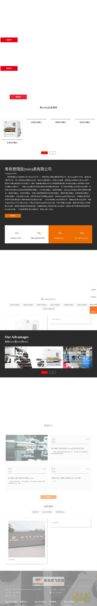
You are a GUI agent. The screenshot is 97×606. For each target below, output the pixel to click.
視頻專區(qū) (60, 538)
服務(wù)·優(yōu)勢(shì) (16, 341)
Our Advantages (17, 337)
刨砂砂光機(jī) (85, 122)
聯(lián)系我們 (78, 9)
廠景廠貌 (68, 4)
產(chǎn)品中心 (58, 9)
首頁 (29, 4)
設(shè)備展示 (47, 538)
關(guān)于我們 (38, 9)
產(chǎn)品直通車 (48, 107)
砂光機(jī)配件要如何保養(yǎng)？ (21, 506)
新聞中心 (48, 4)
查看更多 (13, 215)
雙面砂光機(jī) (60, 122)
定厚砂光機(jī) (12, 143)
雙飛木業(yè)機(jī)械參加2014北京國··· (66, 506)
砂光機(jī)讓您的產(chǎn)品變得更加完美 (67, 476)
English (87, 4)
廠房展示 (36, 538)
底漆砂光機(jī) (36, 122)
